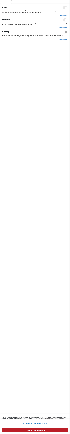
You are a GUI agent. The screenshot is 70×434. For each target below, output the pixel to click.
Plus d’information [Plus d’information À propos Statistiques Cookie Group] (62, 27)
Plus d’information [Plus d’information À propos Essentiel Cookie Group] (62, 15)
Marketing (65, 32)
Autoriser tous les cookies (35, 430)
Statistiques (65, 19)
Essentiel (65, 7)
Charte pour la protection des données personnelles (53, 418)
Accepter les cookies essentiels (35, 423)
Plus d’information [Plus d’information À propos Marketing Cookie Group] (62, 39)
